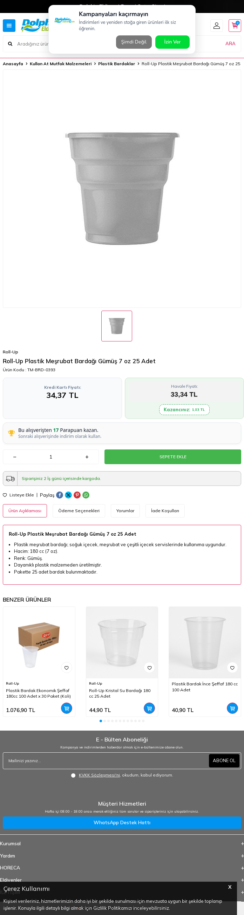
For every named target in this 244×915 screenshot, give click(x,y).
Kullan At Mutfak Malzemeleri (61, 63)
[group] (122, 188)
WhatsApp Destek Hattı (122, 822)
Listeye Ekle (18, 495)
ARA (230, 43)
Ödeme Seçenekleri (79, 510)
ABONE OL (224, 760)
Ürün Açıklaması (24, 510)
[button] (101, 721)
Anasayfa (13, 63)
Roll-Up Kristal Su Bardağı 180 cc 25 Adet (119, 693)
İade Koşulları (165, 510)
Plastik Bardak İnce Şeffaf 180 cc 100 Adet (205, 686)
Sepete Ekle (173, 456)
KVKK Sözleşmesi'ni (99, 775)
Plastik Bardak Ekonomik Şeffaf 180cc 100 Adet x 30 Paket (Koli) (38, 693)
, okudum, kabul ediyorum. (122, 775)
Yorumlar (125, 510)
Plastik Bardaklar (116, 63)
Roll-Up (10, 351)
